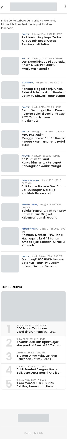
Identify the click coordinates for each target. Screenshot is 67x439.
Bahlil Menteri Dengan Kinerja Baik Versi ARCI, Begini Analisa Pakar (38, 372)
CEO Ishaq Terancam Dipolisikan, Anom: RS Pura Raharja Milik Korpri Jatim (35, 331)
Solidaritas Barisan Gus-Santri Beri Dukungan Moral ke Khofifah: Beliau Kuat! (43, 189)
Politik (26, 34)
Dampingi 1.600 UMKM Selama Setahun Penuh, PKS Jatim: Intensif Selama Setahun (43, 263)
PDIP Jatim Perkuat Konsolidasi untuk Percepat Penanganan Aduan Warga (41, 162)
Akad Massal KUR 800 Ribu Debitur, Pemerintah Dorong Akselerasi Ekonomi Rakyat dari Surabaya (39, 388)
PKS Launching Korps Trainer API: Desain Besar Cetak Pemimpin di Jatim (42, 41)
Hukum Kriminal (30, 180)
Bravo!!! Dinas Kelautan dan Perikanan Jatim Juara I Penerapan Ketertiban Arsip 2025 (37, 361)
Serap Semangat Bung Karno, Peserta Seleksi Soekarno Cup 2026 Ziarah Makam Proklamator (43, 115)
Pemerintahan (29, 204)
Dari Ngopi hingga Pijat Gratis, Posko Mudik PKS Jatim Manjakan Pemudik (43, 65)
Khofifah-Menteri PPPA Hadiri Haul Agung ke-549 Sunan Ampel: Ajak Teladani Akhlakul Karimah (43, 240)
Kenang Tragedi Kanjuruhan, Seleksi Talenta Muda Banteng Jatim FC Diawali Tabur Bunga (44, 92)
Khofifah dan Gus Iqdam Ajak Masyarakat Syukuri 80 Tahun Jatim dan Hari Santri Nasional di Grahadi (38, 347)
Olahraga (27, 82)
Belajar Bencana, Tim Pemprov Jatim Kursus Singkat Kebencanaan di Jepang (44, 214)
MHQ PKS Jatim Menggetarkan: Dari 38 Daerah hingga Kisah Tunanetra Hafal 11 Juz (44, 140)
